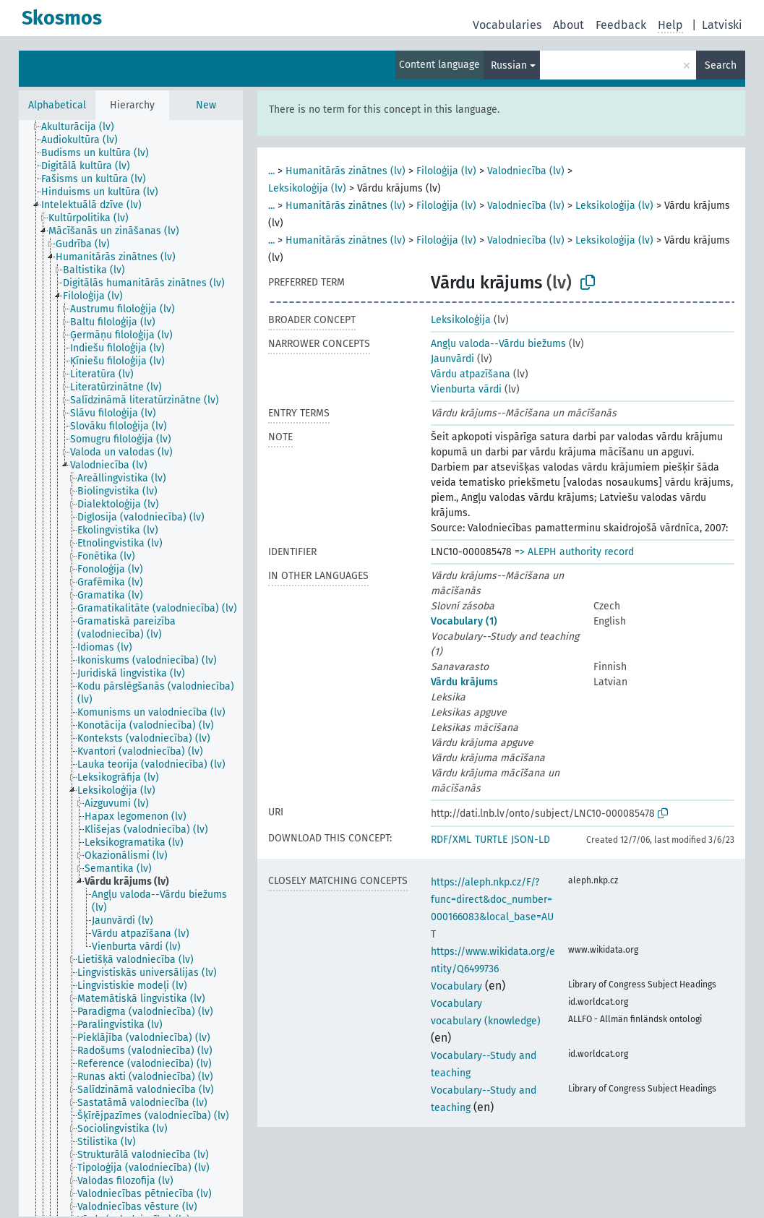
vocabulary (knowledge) (486, 1021)
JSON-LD (530, 839)
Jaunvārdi (452, 359)
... (271, 171)
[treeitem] (83, 127)
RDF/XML (451, 839)
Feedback (621, 25)
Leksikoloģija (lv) (307, 188)
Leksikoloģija (461, 320)
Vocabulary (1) (464, 621)
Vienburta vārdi (466, 389)
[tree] (131, 668)
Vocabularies (507, 25)
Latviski (722, 25)
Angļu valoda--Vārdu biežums (498, 344)
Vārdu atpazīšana (470, 374)
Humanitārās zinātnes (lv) (345, 171)
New (206, 105)
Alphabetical (57, 105)
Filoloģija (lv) (446, 171)
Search (721, 65)
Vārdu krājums (464, 682)
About (568, 25)
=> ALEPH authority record (574, 552)
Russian (509, 65)
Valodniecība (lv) (526, 171)
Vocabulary (456, 986)
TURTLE (491, 839)
